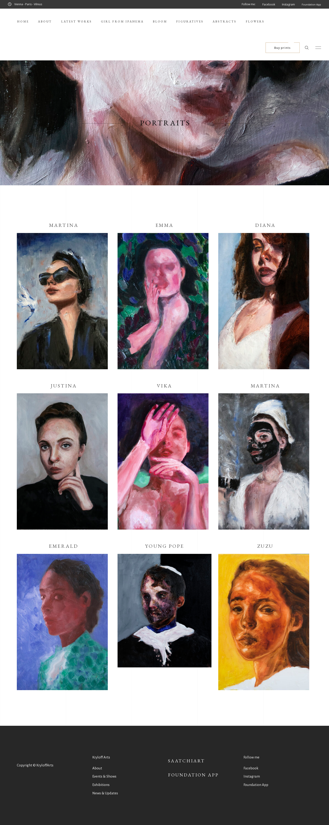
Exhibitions (101, 785)
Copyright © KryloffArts (35, 765)
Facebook (251, 768)
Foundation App (193, 775)
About (97, 768)
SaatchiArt (186, 761)
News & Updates (105, 793)
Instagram (252, 776)
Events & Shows (104, 776)
